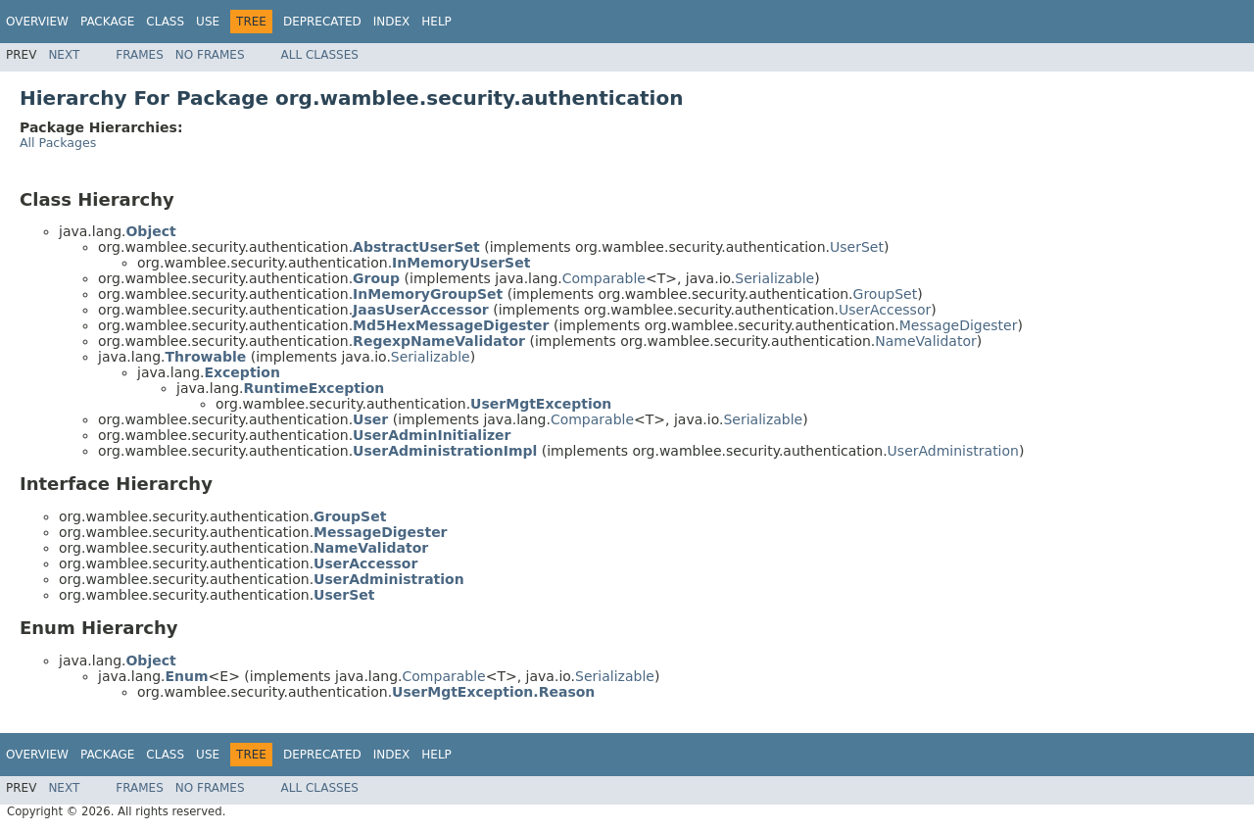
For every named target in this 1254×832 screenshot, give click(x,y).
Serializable (774, 278)
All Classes (320, 55)
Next (63, 55)
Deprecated (322, 21)
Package (107, 21)
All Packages (58, 142)
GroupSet (885, 294)
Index (391, 21)
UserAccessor (885, 310)
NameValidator (925, 341)
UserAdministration (953, 451)
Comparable (604, 278)
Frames (140, 55)
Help (436, 21)
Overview (37, 21)
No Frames (210, 55)
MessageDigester (958, 325)
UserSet (857, 247)
